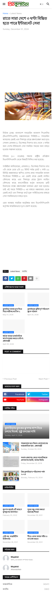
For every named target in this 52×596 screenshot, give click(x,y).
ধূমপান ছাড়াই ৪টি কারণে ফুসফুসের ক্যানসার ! (12, 510)
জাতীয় (24, 271)
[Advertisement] (26, 60)
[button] (4, 4)
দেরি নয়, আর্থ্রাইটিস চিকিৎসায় (10, 537)
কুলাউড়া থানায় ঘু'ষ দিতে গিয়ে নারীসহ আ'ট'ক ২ (12, 310)
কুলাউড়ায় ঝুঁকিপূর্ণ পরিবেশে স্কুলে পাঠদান (38, 310)
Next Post (43, 379)
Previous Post (10, 379)
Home (5, 13)
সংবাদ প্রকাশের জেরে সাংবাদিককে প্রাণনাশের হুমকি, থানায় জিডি (34, 458)
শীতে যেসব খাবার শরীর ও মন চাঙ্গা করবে (37, 537)
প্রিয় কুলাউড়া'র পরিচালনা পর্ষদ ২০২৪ (33, 473)
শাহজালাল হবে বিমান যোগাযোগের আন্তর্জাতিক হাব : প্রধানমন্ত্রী (34, 444)
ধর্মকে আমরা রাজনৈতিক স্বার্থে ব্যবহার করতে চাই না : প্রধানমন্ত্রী (13, 338)
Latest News (16, 13)
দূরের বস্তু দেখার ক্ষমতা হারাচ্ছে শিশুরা (36, 510)
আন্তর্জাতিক (26, 584)
